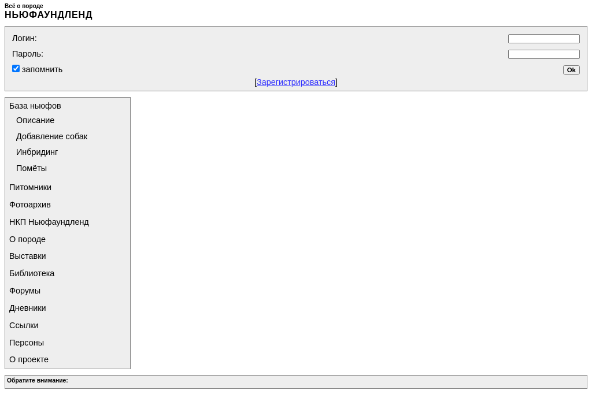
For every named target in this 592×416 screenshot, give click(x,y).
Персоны (26, 342)
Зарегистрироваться (296, 82)
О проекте (29, 359)
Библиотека (31, 273)
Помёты (31, 168)
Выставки (27, 256)
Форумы (24, 290)
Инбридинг (37, 152)
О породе (27, 239)
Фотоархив (30, 204)
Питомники (30, 187)
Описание (35, 120)
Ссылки (24, 325)
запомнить (41, 69)
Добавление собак (51, 136)
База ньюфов (35, 105)
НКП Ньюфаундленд (49, 221)
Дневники (27, 308)
